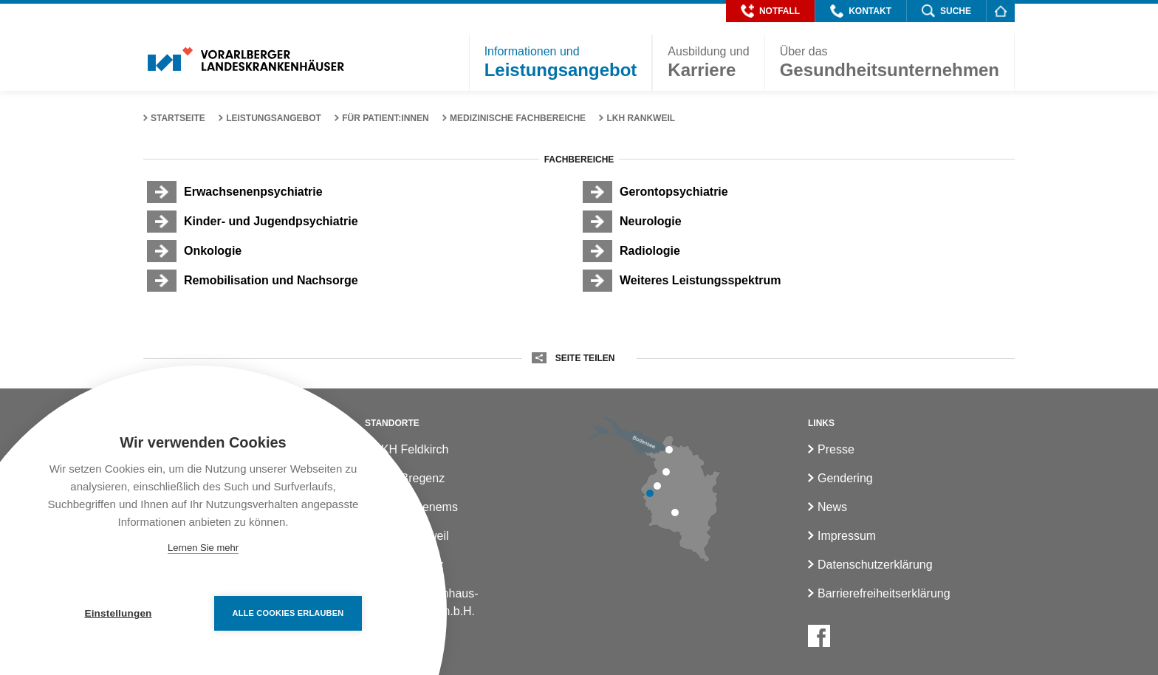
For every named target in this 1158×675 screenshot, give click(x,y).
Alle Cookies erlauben (288, 613)
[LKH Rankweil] (657, 486)
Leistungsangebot (273, 118)
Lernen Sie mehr (203, 547)
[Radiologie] (797, 251)
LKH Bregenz (409, 478)
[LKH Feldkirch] (650, 493)
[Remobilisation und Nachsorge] (361, 281)
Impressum (847, 536)
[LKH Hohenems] (666, 472)
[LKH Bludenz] (675, 512)
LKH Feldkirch (411, 449)
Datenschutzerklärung (875, 564)
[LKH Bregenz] (669, 449)
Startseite (178, 118)
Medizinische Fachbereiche (518, 118)
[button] (770, 11)
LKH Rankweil (640, 118)
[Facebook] (819, 636)
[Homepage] (1000, 10)
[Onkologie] (361, 251)
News (832, 507)
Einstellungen (117, 613)
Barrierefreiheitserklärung (884, 593)
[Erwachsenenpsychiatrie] (361, 192)
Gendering (845, 478)
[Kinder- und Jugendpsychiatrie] (361, 221)
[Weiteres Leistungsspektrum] (797, 281)
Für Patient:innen (385, 118)
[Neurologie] (797, 221)
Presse (836, 449)
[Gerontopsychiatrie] (797, 192)
